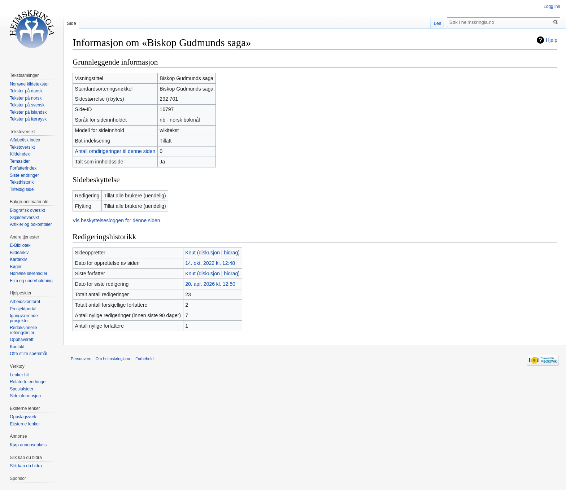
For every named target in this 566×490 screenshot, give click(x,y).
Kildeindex (20, 154)
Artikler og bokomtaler (31, 224)
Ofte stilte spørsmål (28, 353)
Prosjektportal (23, 308)
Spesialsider (21, 388)
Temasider (20, 161)
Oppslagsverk (23, 416)
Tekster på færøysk (28, 119)
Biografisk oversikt (27, 210)
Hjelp (551, 40)
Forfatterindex (23, 168)
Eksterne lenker (25, 423)
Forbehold (144, 358)
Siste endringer (24, 175)
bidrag (231, 252)
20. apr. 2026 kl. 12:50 (210, 284)
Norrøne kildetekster (29, 84)
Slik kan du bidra (26, 465)
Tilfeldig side (22, 189)
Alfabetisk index (25, 140)
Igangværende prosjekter (24, 318)
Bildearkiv (19, 252)
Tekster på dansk (26, 90)
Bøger (16, 266)
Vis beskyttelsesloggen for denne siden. (117, 220)
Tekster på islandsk (28, 112)
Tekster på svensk (27, 105)
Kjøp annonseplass (28, 444)
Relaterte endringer (28, 381)
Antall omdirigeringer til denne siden (115, 151)
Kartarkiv (18, 259)
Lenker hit (19, 374)
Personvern (81, 358)
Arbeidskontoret (25, 301)
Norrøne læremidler (28, 273)
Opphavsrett (21, 339)
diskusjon (209, 252)
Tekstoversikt (22, 147)
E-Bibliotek (20, 245)
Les (437, 23)
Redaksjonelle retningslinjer (23, 330)
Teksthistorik (22, 182)
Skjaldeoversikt (24, 217)
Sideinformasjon (25, 395)
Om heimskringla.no (113, 358)
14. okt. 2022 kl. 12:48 (210, 263)
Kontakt (17, 346)
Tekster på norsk (26, 98)
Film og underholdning (31, 280)
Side (71, 23)
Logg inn (552, 6)
